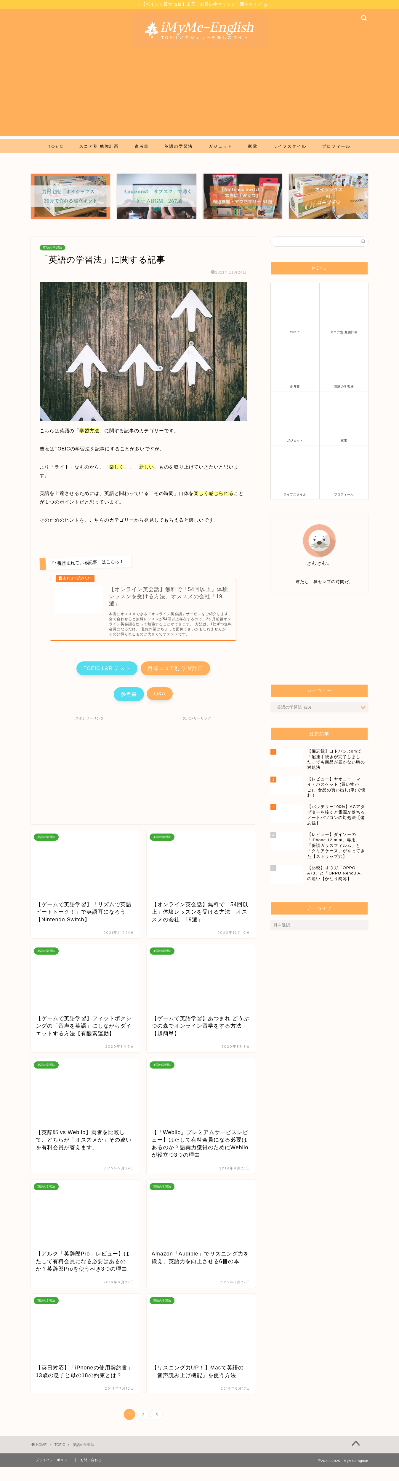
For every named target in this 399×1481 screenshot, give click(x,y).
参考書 (112, 706)
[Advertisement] (199, 95)
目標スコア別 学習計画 (191, 676)
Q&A (176, 705)
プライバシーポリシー (53, 1474)
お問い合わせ (91, 1474)
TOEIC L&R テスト (90, 676)
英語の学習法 (52, 248)
